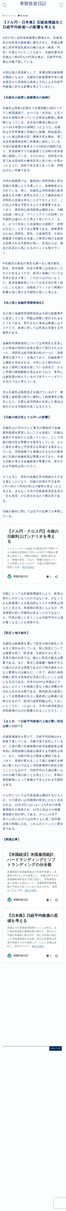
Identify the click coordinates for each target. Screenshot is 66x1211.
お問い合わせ (53, 1178)
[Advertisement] (33, 1005)
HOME (6, 1169)
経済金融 (23, 16)
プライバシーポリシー (32, 1178)
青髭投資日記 (33, 3)
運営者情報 (11, 1178)
